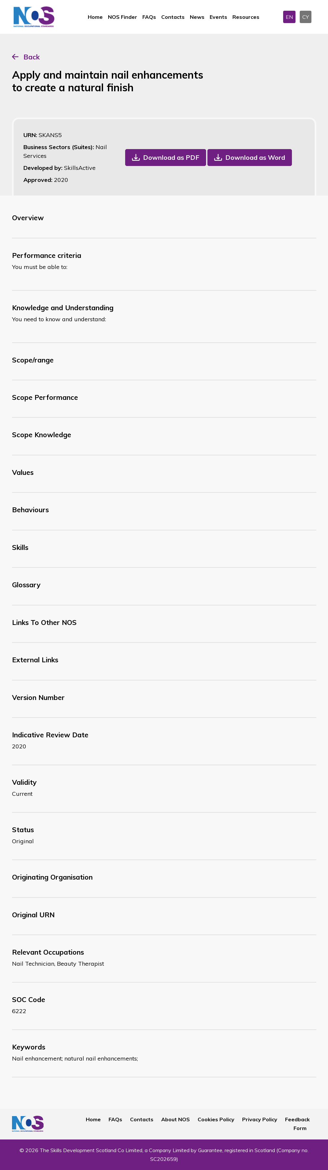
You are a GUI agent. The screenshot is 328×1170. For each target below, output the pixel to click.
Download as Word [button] (255, 157)
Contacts (173, 17)
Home (95, 17)
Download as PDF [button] (171, 157)
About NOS (175, 1119)
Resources (245, 17)
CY (305, 17)
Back (31, 57)
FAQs (149, 17)
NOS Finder (122, 17)
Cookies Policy (216, 1119)
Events (218, 17)
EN (289, 17)
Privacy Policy (259, 1119)
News (197, 17)
